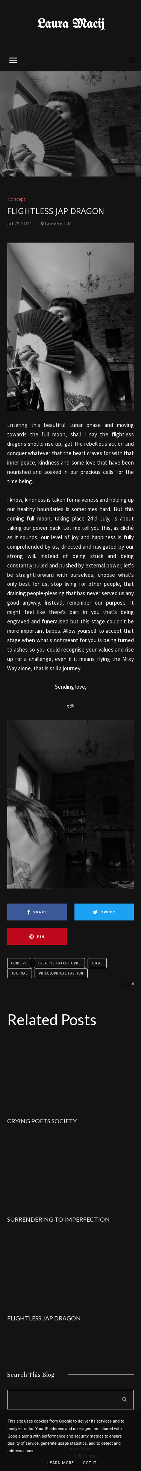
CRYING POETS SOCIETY (42, 1120)
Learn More (60, 1463)
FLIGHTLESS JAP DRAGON (44, 1318)
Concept (16, 199)
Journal (19, 973)
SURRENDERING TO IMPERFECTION (58, 1219)
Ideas (97, 963)
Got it (90, 1463)
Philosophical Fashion (61, 973)
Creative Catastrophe (59, 963)
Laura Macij (70, 24)
